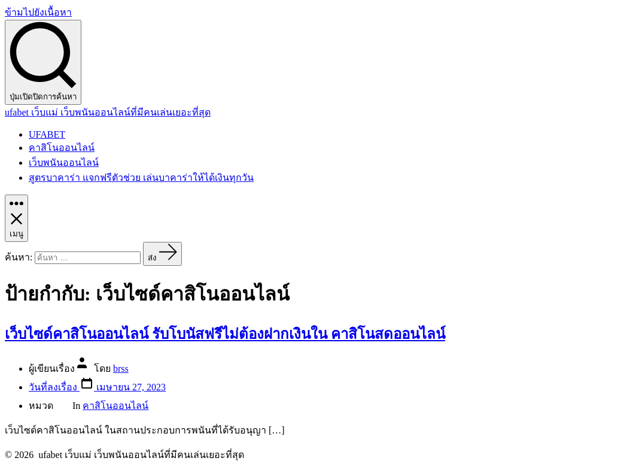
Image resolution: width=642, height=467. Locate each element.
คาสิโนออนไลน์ (62, 147)
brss (121, 368)
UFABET (47, 134)
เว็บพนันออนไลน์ (64, 162)
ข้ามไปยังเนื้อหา (38, 12)
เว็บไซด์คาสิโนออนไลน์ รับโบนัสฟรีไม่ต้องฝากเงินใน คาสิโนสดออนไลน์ (225, 334)
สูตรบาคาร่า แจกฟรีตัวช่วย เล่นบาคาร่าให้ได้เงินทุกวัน (141, 177)
